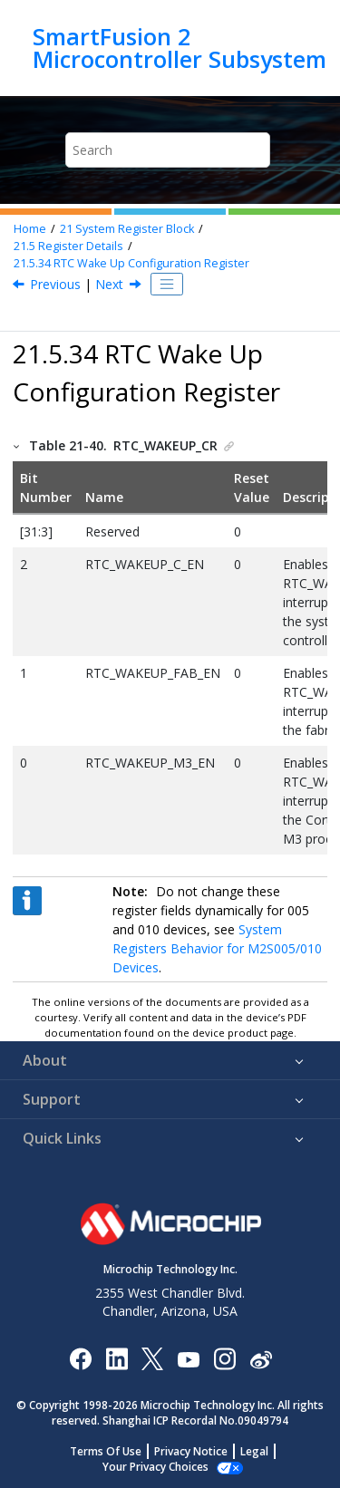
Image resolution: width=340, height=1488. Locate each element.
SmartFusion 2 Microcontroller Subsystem (179, 47)
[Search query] (167, 150)
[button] (17, 445)
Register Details (68, 246)
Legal (254, 1451)
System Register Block (127, 229)
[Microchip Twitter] (152, 1358)
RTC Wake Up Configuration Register (131, 263)
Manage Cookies (155, 1466)
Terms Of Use (105, 1451)
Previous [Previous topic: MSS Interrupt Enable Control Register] (55, 284)
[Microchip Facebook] (80, 1358)
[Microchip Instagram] (224, 1358)
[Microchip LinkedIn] (116, 1358)
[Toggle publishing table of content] (167, 284)
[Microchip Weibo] (260, 1359)
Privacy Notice (191, 1451)
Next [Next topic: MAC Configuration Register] (109, 284)
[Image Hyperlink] (188, 1359)
